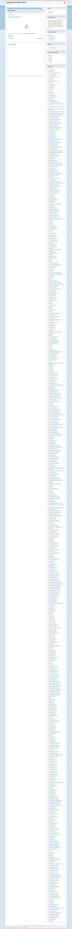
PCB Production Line (52, 564)
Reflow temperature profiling (54, 645)
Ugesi (16, 927)
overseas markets (52, 518)
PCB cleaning (51, 541)
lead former (51, 370)
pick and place (51, 569)
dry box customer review (53, 262)
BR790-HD (51, 176)
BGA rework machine (52, 160)
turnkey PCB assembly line (53, 873)
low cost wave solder (52, 430)
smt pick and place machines (54, 745)
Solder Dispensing (52, 793)
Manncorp (50, 35)
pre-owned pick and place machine (55, 603)
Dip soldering (51, 251)
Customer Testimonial (52, 228)
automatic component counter (54, 116)
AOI (49, 82)
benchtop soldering (52, 153)
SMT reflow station (52, 761)
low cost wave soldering (53, 432)
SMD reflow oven (52, 712)
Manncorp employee (52, 461)
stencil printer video (52, 836)
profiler (50, 613)
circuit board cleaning (52, 199)
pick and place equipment (53, 575)
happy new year (51, 328)
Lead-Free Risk (51, 381)
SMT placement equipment (53, 746)
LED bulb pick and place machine (54, 394)
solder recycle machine (53, 816)
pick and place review (52, 595)
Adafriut (50, 79)
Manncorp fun (51, 464)
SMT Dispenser (51, 728)
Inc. (49, 346)
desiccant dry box (52, 236)
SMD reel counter (52, 709)
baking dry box (51, 132)
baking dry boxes (52, 134)
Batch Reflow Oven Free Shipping (55, 139)
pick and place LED (52, 577)
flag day (50, 306)
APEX (50, 90)
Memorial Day (51, 493)
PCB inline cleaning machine (54, 559)
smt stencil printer (52, 779)
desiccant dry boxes (52, 238)
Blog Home (51, 11)
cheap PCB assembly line (53, 184)
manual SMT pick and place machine (55, 480)
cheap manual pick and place (54, 181)
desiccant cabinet (52, 233)
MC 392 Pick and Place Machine (54, 483)
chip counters (51, 196)
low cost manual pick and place (54, 412)
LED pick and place (52, 399)
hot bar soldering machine (53, 340)
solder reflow (51, 818)
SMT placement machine (53, 748)
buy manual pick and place (53, 178)
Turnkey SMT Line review (53, 878)
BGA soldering (51, 168)
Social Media (51, 784)
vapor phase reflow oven (53, 893)
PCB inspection (51, 561)
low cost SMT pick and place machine (55, 427)
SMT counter (51, 723)
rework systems (51, 660)
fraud (50, 311)
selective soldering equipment (54, 681)
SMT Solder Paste (52, 38)
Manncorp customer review (53, 451)
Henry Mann (51, 330)
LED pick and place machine (54, 401)
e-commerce (51, 277)
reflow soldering (51, 640)
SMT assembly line (52, 722)
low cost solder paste (52, 429)
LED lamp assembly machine (54, 396)
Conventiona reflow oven (53, 217)
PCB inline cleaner (52, 557)
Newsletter (51, 55)
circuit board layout (52, 201)
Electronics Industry (52, 293)
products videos (51, 611)
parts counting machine (53, 525)
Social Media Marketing (53, 785)
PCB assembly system (53, 536)
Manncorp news (29, 12)
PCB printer (51, 562)
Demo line (50, 230)
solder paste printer (52, 808)
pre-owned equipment (52, 601)
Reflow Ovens (51, 634)
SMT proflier (51, 758)
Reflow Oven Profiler (52, 631)
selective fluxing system (53, 671)
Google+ (50, 57)
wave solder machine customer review (55, 907)
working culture (51, 919)
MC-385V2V (51, 485)
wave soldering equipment (53, 914)
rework (50, 649)
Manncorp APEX (52, 442)
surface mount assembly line (54, 842)
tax (49, 850)
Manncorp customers (52, 453)
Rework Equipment (52, 650)
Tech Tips (50, 855)
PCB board (51, 538)
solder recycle (51, 815)
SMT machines (51, 738)
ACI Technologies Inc (52, 76)
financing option (51, 305)
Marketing (50, 482)
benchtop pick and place (53, 145)
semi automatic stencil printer (54, 691)
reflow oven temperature (53, 632)
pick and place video (52, 598)
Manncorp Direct (52, 36)
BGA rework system (52, 166)
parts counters (51, 523)
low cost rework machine (53, 422)
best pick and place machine (54, 155)
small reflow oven (52, 696)
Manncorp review (52, 472)
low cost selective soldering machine (55, 424)
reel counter (51, 614)
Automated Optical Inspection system (55, 114)
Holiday (50, 335)
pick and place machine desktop (54, 585)
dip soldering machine (52, 253)
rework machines (52, 653)
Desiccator (51, 243)
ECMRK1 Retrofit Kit (52, 280)
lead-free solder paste (52, 383)
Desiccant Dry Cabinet (53, 240)
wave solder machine (52, 906)
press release (51, 605)
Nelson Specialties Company (54, 498)
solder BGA (51, 787)
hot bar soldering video (53, 343)
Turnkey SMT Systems (53, 883)
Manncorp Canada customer (54, 445)
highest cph (51, 333)
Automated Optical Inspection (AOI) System (56, 106)
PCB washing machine (53, 567)
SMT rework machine (52, 764)
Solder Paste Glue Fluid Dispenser (55, 805)
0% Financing (51, 69)
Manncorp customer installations (54, 450)
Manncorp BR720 (52, 443)
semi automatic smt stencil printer (54, 689)
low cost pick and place (53, 417)
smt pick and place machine (53, 743)
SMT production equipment (53, 751)
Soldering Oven (51, 824)
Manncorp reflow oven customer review (55, 470)
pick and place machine (36, 12)
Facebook (50, 58)
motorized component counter (54, 496)
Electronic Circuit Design (53, 285)
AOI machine (51, 87)
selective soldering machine (53, 683)
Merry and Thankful (52, 495)
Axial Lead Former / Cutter (53, 129)
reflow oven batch (52, 621)
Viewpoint (50, 899)
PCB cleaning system (52, 546)
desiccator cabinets (52, 246)
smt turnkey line (51, 780)
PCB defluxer (51, 551)
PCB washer (51, 566)
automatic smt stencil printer (54, 124)
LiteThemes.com (24, 927)
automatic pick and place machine (55, 122)
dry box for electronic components (55, 264)
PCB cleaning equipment (53, 543)
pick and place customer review (54, 574)
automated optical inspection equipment (56, 111)
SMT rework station (52, 766)
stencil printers (51, 837)
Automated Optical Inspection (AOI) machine (56, 103)
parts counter (51, 522)
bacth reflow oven (52, 131)
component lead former (53, 212)
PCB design (51, 554)
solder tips (51, 821)
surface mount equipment (53, 844)
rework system (51, 658)
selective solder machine (53, 676)
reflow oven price (52, 629)
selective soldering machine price (54, 686)
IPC (49, 361)
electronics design (52, 290)
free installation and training (53, 313)
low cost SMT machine (53, 425)
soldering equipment (52, 823)
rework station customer (53, 657)
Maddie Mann (51, 437)
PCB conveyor (51, 548)
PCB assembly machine (53, 535)
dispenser (50, 254)
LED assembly (51, 388)
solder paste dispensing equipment (55, 800)
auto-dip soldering (52, 100)
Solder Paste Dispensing (53, 798)
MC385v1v (51, 491)
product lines (51, 606)
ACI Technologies (52, 74)
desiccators (51, 248)
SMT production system (53, 756)
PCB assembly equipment (53, 530)
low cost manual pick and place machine (56, 414)
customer (50, 223)
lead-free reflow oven (52, 380)
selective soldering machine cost (54, 684)
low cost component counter (54, 411)
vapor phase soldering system (54, 898)
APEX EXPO (51, 92)
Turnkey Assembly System (53, 870)
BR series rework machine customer (55, 173)
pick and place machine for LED (54, 587)
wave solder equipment (53, 904)
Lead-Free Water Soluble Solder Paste (55, 385)
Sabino (50, 662)
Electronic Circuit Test (52, 287)
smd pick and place (52, 707)
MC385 (50, 490)
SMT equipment (51, 733)
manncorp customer (52, 448)
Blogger (10, 927)
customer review (52, 227)
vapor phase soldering (53, 894)
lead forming (51, 372)
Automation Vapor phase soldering (55, 127)
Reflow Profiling (51, 637)
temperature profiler (52, 860)
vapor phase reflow (52, 891)
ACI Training (51, 77)
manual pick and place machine (54, 478)
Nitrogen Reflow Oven (52, 509)
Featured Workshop (52, 300)
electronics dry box (52, 292)
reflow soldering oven (52, 642)
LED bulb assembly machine (54, 393)
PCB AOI (50, 528)
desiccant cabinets (52, 235)
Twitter (50, 62)
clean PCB (51, 202)
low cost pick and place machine (54, 419)
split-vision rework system (53, 829)
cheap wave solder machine (54, 191)
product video (51, 608)
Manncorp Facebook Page (53, 463)
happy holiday (51, 325)
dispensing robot (52, 256)
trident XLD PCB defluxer (53, 865)
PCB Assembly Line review (53, 533)
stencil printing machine (53, 841)
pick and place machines (53, 593)
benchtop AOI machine (53, 144)
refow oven (51, 647)
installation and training (53, 358)
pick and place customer (53, 572)
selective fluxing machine (53, 670)
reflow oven (51, 619)
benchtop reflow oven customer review (55, 150)
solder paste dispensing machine (54, 802)
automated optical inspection (54, 102)
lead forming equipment (53, 373)
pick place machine (52, 600)
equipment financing (52, 297)
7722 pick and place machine (54, 72)
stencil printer (51, 831)
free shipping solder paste (53, 316)
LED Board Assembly (52, 391)
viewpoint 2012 (51, 901)
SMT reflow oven (52, 759)
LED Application (51, 386)
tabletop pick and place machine (54, 847)
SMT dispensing (51, 730)
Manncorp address (52, 440)
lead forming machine (52, 375)
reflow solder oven (52, 639)
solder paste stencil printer (53, 810)
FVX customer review (52, 322)
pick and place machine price (54, 590)
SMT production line (52, 753)
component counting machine (54, 210)
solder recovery (51, 811)
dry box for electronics (52, 266)
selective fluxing (51, 668)
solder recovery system (53, 813)
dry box (50, 261)
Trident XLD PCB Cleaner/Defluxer (55, 863)
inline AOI (50, 348)
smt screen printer (52, 769)
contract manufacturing (53, 214)
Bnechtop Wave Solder (53, 171)
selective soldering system (53, 688)
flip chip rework (51, 310)
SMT (50, 717)
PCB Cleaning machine (53, 544)
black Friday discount (52, 170)
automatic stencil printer (53, 126)
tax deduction (51, 852)
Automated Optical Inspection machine (55, 113)
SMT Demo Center (52, 727)
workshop (50, 920)
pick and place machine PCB (54, 588)
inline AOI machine (52, 350)
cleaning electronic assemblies (54, 204)
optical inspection (52, 517)
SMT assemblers (52, 719)
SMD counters (51, 701)
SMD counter (51, 699)
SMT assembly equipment (53, 720)
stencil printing (51, 839)
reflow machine (51, 618)
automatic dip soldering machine (54, 119)
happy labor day (51, 327)
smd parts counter (52, 704)
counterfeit (51, 220)
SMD (50, 697)
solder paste (51, 795)
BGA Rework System (52, 157)
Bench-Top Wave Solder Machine (54, 142)
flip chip (50, 308)
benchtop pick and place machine (54, 147)
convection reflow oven (53, 215)
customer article (51, 225)
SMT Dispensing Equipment (54, 732)
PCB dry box (51, 556)
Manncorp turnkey (52, 475)
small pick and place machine (54, 694)
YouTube (50, 60)
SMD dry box (51, 702)
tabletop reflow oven (52, 849)
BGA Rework (51, 158)
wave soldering (51, 911)
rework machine (51, 652)
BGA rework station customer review (55, 163)
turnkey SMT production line (54, 880)
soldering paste (51, 826)
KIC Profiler (51, 365)
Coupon (50, 222)
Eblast (50, 279)
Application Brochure (52, 95)
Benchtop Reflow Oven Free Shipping (55, 152)
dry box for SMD (52, 267)
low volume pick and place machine (55, 435)
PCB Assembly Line (52, 531)
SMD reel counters (52, 710)
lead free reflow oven (52, 378)
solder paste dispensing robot (54, 803)
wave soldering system (53, 917)
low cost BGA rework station (54, 409)
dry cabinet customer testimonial (54, 272)
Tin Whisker (51, 862)
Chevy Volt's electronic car (53, 192)
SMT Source (51, 777)
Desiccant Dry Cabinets (53, 241)
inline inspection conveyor (53, 353)
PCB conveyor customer (53, 549)
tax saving (50, 854)
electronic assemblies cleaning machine (56, 284)
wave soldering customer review (54, 912)
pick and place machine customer (54, 582)
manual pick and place (53, 477)
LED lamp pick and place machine (55, 398)
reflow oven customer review (54, 627)
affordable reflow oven (53, 81)
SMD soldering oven (52, 715)
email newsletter (23, 12)
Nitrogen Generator (52, 501)
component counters (52, 209)
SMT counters (51, 725)
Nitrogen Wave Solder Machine (54, 512)
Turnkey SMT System (52, 881)
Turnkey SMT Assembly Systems (54, 876)
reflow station (51, 644)
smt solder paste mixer (53, 774)
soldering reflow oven (52, 828)
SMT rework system (52, 767)
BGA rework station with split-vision (55, 165)
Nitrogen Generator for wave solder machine (56, 504)
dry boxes (50, 269)
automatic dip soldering (53, 118)
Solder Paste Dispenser (53, 797)
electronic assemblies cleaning (54, 282)
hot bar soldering (52, 338)
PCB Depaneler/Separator (53, 553)
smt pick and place (52, 741)
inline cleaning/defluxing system (54, 351)
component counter (52, 207)
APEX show (51, 94)
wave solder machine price (53, 909)
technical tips (51, 857)
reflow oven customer (52, 626)
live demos (51, 403)
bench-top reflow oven (53, 140)
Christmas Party (51, 197)
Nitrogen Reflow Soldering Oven (54, 510)
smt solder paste (52, 772)
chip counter (51, 194)
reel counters (51, 616)
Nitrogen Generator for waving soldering (56, 507)
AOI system (51, 89)
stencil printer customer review (54, 834)
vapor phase (51, 888)
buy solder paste (52, 179)
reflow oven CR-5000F (53, 624)
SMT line (50, 735)
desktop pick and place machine (54, 249)
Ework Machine (51, 298)
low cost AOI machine (52, 406)
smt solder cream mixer (53, 771)
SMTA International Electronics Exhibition (56, 782)
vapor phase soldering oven (53, 896)
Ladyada (50, 367)
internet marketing (52, 359)
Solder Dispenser (52, 792)
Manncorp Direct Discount (53, 458)
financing (50, 303)
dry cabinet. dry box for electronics (55, 274)
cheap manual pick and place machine (55, 183)
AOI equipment (51, 84)
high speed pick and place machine (55, 332)
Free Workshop (51, 318)
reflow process (51, 636)
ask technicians (51, 97)
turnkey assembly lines (53, 868)
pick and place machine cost (54, 580)
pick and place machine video (54, 592)
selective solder (51, 673)
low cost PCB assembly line (53, 416)
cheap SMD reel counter (53, 189)
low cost (50, 404)
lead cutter (51, 368)
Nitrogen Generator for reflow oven (55, 503)
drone (50, 259)
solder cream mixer (52, 790)
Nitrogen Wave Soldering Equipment (55, 515)
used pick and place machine (54, 886)
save (50, 663)
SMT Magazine (51, 740)
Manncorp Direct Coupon (53, 456)
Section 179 (51, 665)
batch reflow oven (52, 137)
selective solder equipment (53, 675)
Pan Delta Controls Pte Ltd (53, 520)
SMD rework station (52, 714)
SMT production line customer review (55, 754)
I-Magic (50, 345)
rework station (51, 655)
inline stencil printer (52, 356)
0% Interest (51, 71)
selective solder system (53, 678)
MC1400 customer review (53, 488)
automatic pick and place (53, 121)
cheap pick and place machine (54, 186)
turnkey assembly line (52, 867)
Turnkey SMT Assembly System (54, 875)
